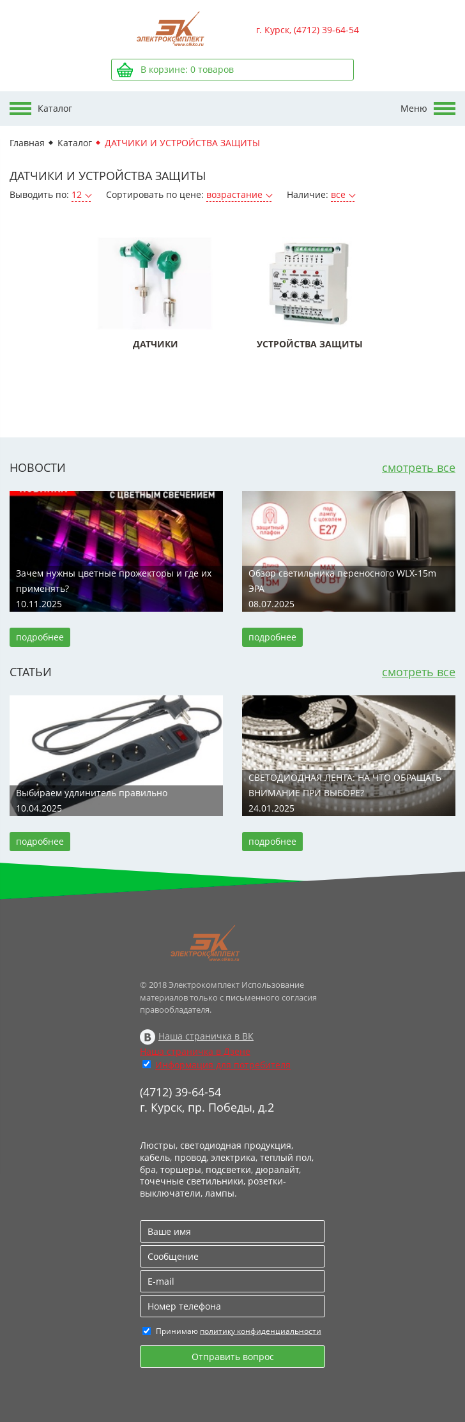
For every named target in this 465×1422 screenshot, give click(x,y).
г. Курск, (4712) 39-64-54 (307, 30)
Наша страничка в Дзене (195, 1051)
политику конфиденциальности (260, 1331)
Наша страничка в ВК (206, 1036)
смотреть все (418, 467)
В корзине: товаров (187, 69)
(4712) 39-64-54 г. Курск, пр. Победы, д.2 (207, 1099)
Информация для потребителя (223, 1065)
